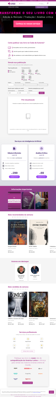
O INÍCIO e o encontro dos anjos (16, 318)
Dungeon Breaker (12, 246)
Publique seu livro (33, 0)
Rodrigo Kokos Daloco (33, 248)
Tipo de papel (17, 82)
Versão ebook (21, 90)
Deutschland (24, 0)
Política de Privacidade (37, 392)
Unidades (30, 90)
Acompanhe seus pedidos (43, 0)
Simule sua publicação (27, 382)
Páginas (9, 82)
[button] (10, 217)
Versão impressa (11, 90)
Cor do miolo (41, 82)
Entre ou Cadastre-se (42, 4)
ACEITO (51, 392)
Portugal (14, 0)
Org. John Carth (32, 320)
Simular (41, 92)
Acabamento (27, 82)
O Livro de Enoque (33, 318)
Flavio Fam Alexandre (12, 248)
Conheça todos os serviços (28, 351)
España (19, 0)
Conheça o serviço (14, 176)
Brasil (10, 0)
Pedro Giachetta (11, 320)
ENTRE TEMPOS (33, 246)
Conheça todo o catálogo (13, 7)
